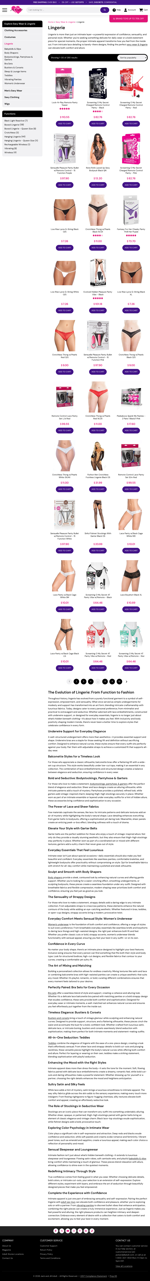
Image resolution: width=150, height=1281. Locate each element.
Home (51, 22)
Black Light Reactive (14, 120)
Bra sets (52, 993)
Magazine (6, 1250)
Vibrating (9, 148)
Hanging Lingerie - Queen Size (19, 140)
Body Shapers (11, 52)
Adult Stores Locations (13, 1254)
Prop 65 (113, 1276)
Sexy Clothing (11, 97)
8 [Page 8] (105, 681)
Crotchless (9, 132)
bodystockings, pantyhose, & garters (109, 783)
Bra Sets (8, 63)
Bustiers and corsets (58, 1018)
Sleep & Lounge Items (15, 71)
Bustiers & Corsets (13, 67)
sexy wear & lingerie (137, 44)
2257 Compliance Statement (93, 1276)
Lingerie (8, 43)
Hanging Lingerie (12, 136)
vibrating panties (85, 1205)
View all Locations (124, 1266)
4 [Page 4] (90, 681)
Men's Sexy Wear (13, 90)
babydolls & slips (137, 1158)
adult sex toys (68, 1202)
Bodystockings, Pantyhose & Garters (18, 58)
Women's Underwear (14, 83)
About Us (6, 1246)
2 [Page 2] (76, 681)
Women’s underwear (58, 924)
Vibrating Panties (13, 79)
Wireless (8, 152)
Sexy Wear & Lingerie (65, 22)
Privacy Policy (46, 1254)
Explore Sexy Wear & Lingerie (19, 23)
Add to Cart (64, 124)
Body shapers (55, 877)
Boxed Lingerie (11, 124)
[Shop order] (132, 58)
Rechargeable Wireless (15, 144)
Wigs (7, 103)
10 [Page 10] (119, 681)
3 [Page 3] (83, 681)
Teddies (52, 1043)
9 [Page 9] (112, 681)
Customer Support (48, 1246)
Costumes (10, 37)
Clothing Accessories (15, 30)
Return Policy (46, 1250)
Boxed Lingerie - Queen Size (18, 128)
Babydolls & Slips (12, 49)
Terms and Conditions (50, 1258)
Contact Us (7, 1258)
